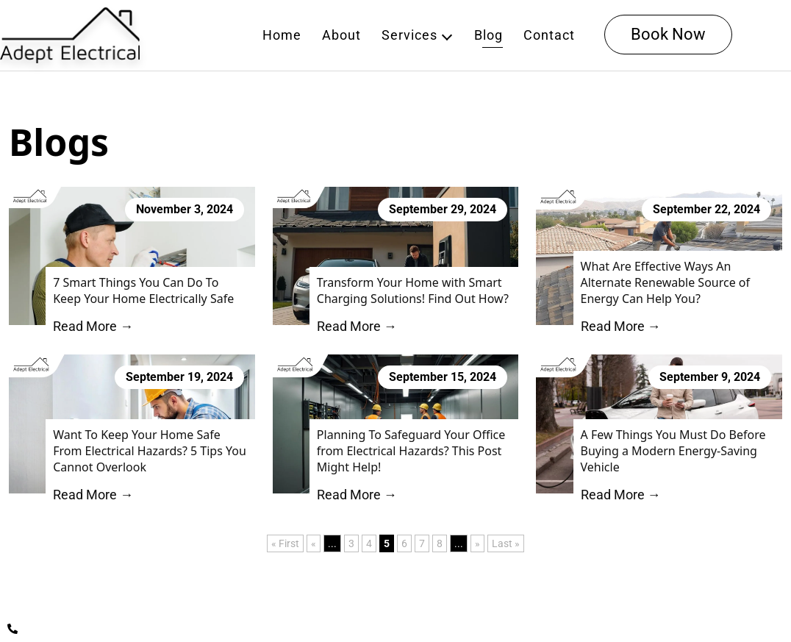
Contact (549, 35)
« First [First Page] (285, 543)
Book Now (668, 34)
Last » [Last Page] (506, 543)
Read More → (93, 326)
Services (409, 35)
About (341, 35)
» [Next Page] (477, 543)
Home (281, 35)
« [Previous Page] (313, 543)
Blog (488, 35)
